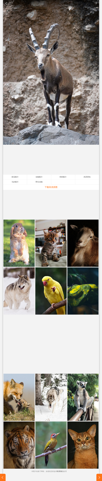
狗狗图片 (63, 177)
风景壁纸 (87, 177)
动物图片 (96, 3)
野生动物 (39, 182)
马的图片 (15, 182)
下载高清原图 (51, 187)
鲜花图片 (15, 177)
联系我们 (60, 471)
